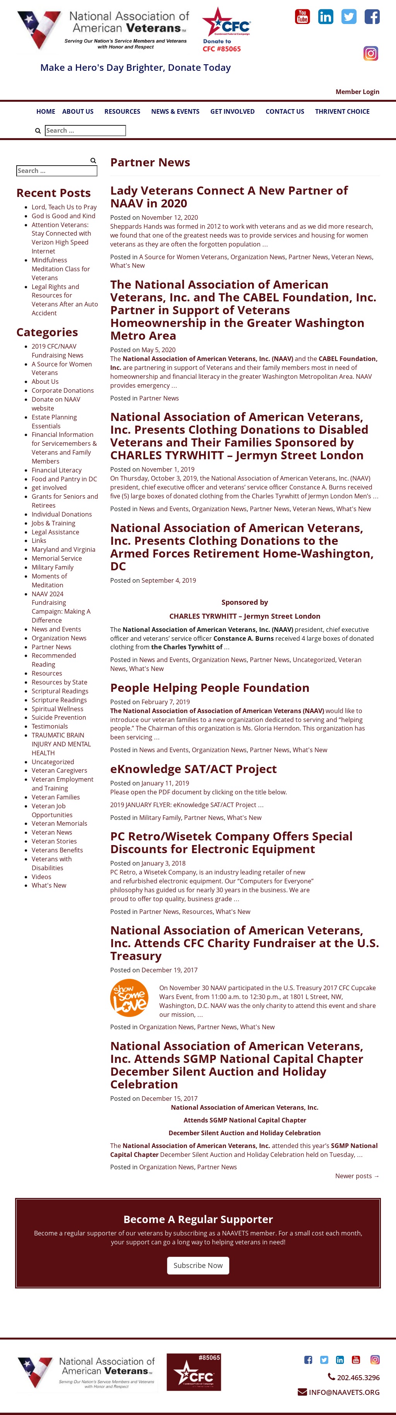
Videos (41, 877)
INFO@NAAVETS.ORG (339, 1392)
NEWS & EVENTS (179, 113)
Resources (47, 673)
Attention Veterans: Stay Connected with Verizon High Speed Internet (61, 238)
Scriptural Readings (60, 691)
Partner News (52, 647)
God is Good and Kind (64, 216)
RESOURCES (126, 113)
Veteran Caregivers (59, 770)
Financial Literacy (57, 470)
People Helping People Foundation (210, 687)
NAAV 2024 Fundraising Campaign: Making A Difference (61, 607)
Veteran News (52, 832)
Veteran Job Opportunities (52, 810)
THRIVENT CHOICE (342, 111)
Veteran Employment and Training (63, 783)
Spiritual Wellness (58, 709)
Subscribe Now (198, 1265)
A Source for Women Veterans (183, 257)
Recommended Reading (54, 660)
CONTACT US (289, 113)
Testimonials (50, 726)
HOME (45, 111)
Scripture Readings (59, 700)
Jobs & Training (53, 523)
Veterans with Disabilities (52, 863)
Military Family (52, 567)
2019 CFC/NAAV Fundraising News (58, 350)
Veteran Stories (54, 841)
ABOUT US (81, 113)
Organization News (59, 638)
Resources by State (59, 682)
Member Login (358, 91)
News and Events (56, 629)
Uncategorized (53, 762)
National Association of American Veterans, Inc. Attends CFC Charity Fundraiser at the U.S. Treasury (244, 942)
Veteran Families (56, 797)
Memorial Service (57, 558)
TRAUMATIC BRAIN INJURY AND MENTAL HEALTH (61, 744)
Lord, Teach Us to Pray (64, 207)
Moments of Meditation (49, 580)
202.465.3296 (354, 1377)
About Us (45, 381)
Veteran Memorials (59, 823)
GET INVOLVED (236, 113)
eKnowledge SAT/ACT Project (193, 769)
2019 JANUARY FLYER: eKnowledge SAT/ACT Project (184, 805)
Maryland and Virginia (64, 549)
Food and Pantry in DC (64, 479)
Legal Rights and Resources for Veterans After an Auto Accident (65, 300)
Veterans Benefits (57, 850)
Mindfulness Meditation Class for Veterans (61, 269)
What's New (49, 885)
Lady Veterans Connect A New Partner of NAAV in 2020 (229, 196)
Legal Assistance (55, 532)
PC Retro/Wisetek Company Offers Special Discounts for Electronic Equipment (231, 842)
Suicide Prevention (59, 717)
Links (39, 540)
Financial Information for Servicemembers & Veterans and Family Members (64, 447)
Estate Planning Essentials (54, 421)
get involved (49, 487)
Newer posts (357, 1176)
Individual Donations (62, 514)
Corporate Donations (63, 390)
